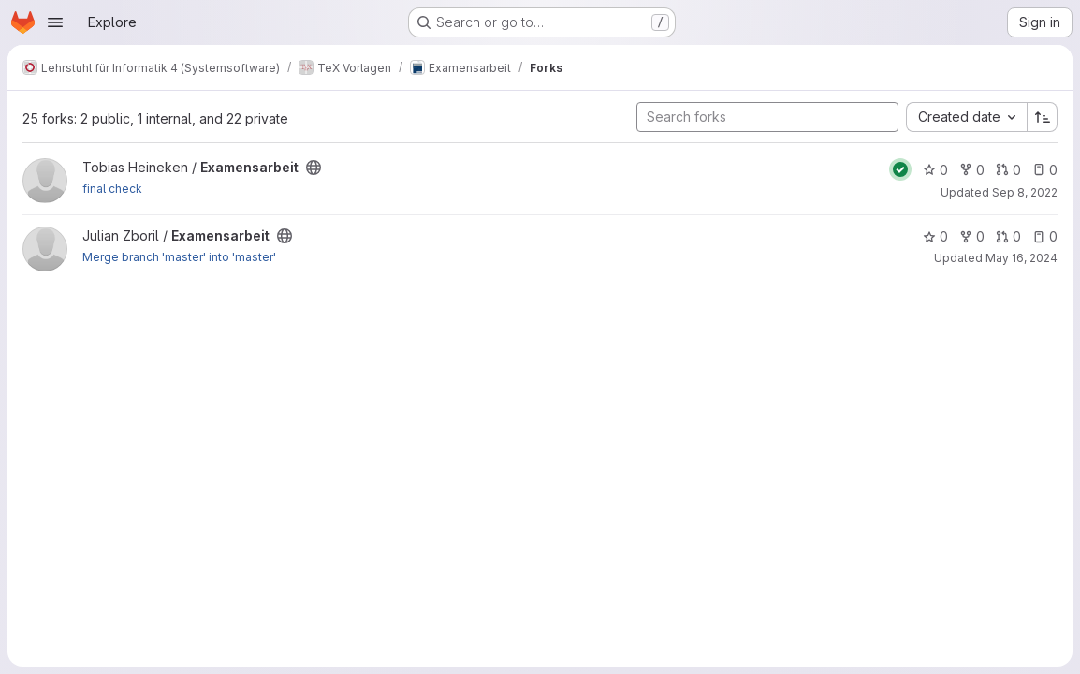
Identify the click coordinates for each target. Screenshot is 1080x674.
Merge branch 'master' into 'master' (179, 257)
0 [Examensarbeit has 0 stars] (935, 170)
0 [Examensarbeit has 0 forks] (972, 170)
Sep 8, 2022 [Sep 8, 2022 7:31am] (1025, 192)
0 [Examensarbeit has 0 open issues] (1045, 170)
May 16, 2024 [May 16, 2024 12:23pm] (1021, 258)
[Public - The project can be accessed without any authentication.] (313, 167)
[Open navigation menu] (55, 22)
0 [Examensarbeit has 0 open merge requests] (1008, 170)
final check (112, 189)
